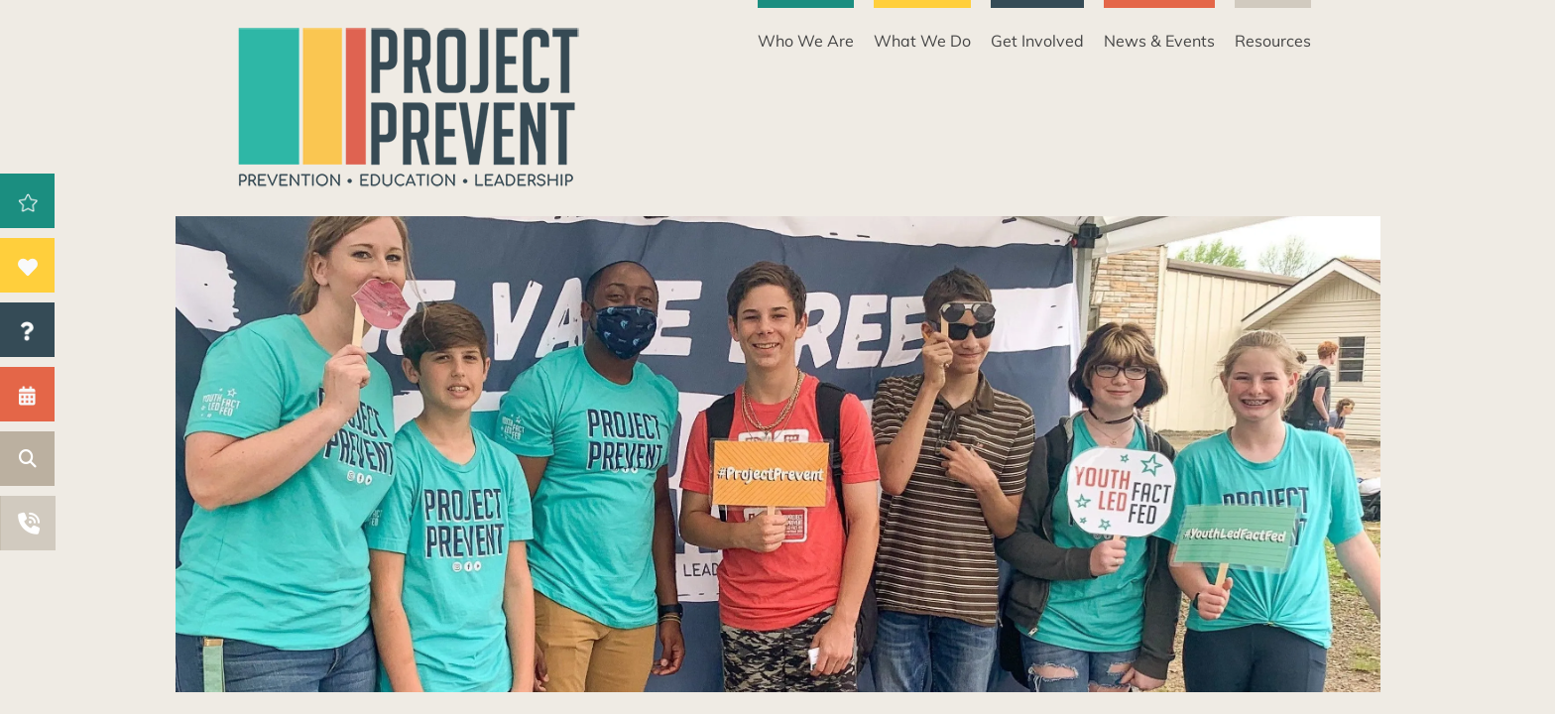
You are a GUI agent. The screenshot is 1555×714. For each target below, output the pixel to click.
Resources (1273, 41)
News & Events (1159, 41)
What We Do (922, 41)
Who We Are (806, 41)
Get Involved (1037, 41)
